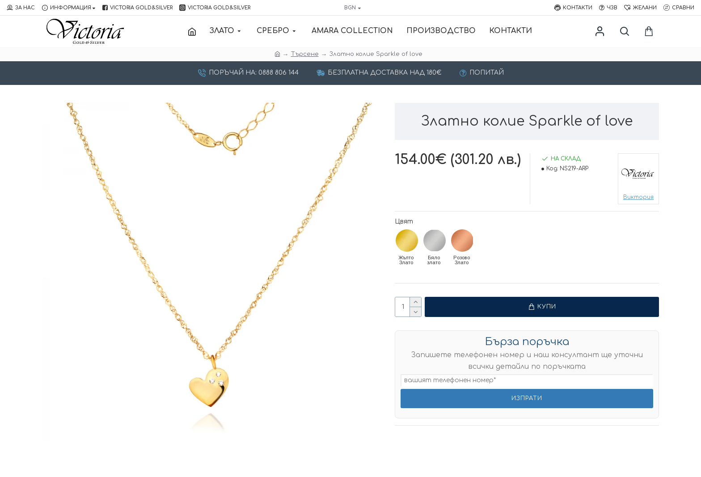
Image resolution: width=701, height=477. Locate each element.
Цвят (404, 221)
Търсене (305, 54)
